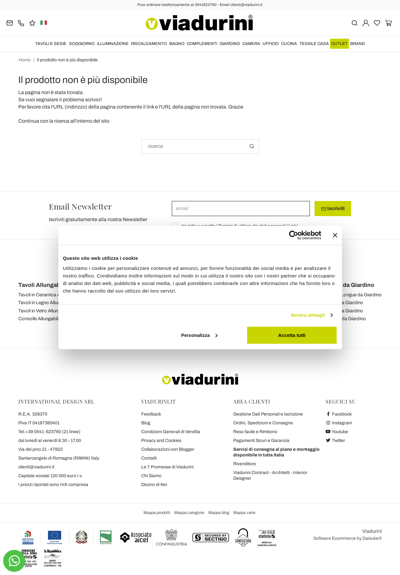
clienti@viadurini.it (36, 467)
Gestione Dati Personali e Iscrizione (268, 414)
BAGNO (176, 44)
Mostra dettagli (308, 315)
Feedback (151, 414)
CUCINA (289, 44)
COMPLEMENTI (202, 44)
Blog (145, 423)
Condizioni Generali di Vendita (170, 431)
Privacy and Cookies (161, 440)
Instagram (339, 423)
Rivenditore (244, 463)
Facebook (339, 414)
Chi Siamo (151, 475)
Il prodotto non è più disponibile (67, 60)
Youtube (337, 431)
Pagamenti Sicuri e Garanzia (261, 440)
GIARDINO (230, 44)
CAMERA (251, 44)
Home (25, 60)
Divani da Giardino (344, 310)
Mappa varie (244, 513)
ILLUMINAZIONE (113, 44)
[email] (241, 208)
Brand (357, 44)
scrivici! (93, 99)
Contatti (149, 458)
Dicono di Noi (154, 484)
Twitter (335, 440)
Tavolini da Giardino (345, 318)
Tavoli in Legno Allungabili (44, 302)
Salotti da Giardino (344, 302)
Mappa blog (218, 513)
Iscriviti (333, 208)
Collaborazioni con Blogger (167, 449)
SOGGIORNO (82, 44)
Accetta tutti (292, 335)
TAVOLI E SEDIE (51, 44)
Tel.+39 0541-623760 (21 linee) (49, 431)
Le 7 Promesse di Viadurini (167, 467)
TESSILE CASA (314, 44)
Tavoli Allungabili (41, 285)
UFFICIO (271, 44)
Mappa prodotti (156, 513)
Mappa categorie (189, 513)
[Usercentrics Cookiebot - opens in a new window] (293, 235)
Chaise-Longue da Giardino (353, 294)
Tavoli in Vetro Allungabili (43, 310)
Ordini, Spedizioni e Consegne (263, 423)
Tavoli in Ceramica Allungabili (48, 294)
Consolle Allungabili (38, 318)
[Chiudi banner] (335, 235)
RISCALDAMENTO (149, 44)
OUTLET (339, 44)
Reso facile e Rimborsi (255, 431)
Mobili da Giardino (349, 285)
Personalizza (199, 335)
